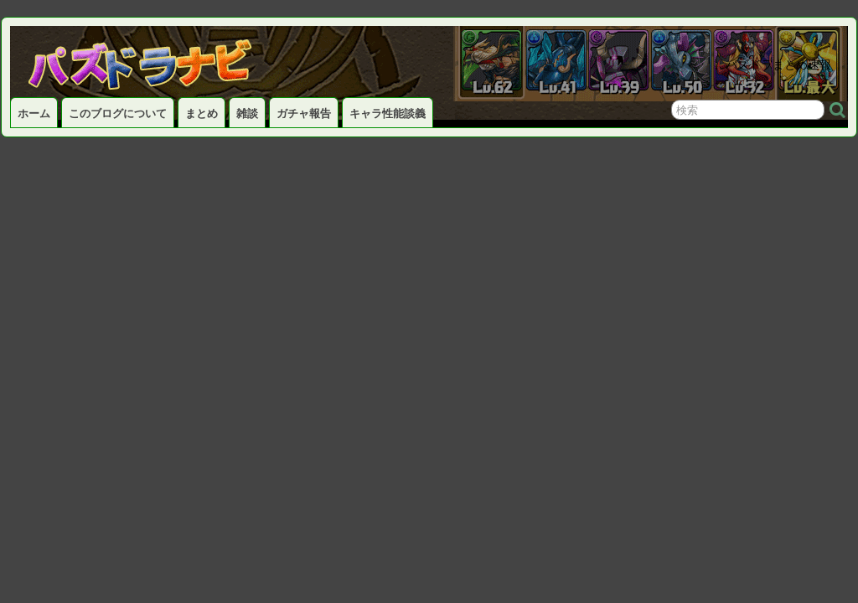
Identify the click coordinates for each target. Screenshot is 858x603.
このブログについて (118, 113)
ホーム (34, 113)
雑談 (247, 113)
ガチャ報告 (304, 113)
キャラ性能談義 (387, 113)
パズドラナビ (161, 59)
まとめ (201, 113)
